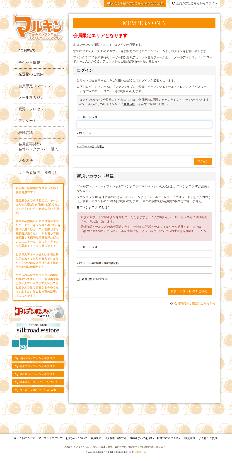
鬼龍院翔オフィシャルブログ (37, 358)
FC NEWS (26, 51)
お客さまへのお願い (141, 438)
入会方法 (25, 160)
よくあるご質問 (208, 438)
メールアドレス (87, 117)
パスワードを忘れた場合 (90, 146)
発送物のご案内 (31, 74)
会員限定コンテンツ (34, 86)
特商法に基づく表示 (169, 438)
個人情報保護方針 (115, 438)
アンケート (27, 121)
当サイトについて (24, 438)
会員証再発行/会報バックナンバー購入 (38, 146)
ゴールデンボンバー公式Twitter (38, 390)
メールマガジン (31, 97)
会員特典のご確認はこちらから (194, 303)
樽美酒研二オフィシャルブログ (38, 382)
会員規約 (129, 104)
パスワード (84, 133)
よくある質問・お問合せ (38, 172)
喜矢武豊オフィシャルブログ (37, 366)
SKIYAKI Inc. (140, 452)
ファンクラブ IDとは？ (95, 207)
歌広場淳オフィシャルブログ (37, 374)
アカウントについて (50, 438)
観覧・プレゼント (32, 109)
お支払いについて (76, 438)
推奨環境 (189, 438)
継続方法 (25, 132)
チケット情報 (29, 62)
